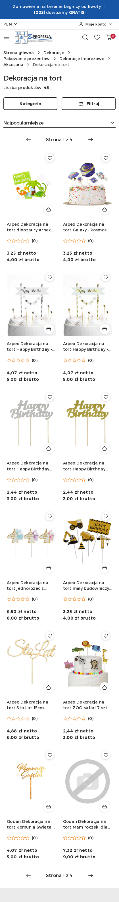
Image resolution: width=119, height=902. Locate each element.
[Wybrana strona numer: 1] (59, 139)
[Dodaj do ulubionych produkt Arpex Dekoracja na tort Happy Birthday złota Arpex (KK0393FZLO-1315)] (105, 397)
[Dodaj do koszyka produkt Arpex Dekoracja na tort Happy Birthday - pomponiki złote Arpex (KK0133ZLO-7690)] (105, 329)
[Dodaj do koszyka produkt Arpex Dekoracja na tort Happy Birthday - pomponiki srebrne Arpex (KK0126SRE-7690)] (49, 329)
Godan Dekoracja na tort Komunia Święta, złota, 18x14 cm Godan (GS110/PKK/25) (30, 824)
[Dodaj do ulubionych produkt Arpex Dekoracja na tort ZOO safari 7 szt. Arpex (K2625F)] (105, 635)
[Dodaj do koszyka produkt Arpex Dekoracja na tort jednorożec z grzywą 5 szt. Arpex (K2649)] (49, 568)
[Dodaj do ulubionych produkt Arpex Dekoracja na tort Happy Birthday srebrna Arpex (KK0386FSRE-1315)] (49, 397)
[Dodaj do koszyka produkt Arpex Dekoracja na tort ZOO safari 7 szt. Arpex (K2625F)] (105, 687)
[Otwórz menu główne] (6, 37)
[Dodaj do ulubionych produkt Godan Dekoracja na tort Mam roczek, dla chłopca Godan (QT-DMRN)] (105, 755)
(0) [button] (34, 241)
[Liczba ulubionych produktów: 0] (97, 37)
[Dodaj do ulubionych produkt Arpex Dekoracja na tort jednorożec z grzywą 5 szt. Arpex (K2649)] (49, 516)
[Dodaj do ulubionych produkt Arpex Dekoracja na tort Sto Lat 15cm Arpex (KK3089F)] (49, 635)
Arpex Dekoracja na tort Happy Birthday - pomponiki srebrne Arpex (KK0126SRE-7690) (29, 346)
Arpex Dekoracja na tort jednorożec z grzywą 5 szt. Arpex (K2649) (27, 585)
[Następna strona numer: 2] (90, 139)
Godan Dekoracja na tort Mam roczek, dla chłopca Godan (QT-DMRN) (85, 824)
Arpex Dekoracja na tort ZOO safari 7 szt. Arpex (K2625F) (85, 705)
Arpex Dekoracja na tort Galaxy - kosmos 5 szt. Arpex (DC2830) (86, 227)
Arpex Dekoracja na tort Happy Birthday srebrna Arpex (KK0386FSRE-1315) (28, 466)
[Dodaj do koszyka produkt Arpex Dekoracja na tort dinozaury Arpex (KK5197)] (49, 209)
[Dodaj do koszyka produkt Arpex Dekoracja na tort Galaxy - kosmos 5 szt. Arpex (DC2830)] (105, 209)
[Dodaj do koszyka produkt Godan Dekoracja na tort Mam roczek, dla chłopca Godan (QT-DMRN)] (105, 807)
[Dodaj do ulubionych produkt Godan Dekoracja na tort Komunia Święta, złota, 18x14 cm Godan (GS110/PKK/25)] (49, 755)
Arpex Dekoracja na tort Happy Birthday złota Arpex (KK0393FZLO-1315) (84, 466)
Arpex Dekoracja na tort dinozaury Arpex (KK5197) (29, 227)
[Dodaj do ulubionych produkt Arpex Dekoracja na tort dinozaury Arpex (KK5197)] (49, 158)
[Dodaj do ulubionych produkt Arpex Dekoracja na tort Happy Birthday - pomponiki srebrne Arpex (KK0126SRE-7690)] (49, 277)
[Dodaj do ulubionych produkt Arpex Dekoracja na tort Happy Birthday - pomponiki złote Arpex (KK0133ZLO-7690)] (105, 277)
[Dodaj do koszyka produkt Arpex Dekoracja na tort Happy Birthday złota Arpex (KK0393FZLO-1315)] (105, 448)
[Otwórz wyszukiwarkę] (85, 37)
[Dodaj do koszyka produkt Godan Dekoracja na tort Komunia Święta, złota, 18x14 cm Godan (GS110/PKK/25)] (49, 807)
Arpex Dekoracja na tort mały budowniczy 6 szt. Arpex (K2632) (86, 585)
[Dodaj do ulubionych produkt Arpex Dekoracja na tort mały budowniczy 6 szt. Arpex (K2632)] (105, 516)
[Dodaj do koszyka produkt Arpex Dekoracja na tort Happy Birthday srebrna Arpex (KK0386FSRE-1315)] (49, 448)
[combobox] (59, 123)
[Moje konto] (95, 24)
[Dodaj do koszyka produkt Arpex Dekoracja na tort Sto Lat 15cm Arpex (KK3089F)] (49, 687)
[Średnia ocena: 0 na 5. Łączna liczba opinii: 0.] (22, 240)
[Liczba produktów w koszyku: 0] (109, 37)
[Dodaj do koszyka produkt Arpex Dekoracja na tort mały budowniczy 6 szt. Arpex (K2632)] (105, 568)
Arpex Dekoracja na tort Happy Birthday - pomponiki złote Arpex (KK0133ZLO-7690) (87, 346)
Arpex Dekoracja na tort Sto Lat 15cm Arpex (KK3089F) (27, 705)
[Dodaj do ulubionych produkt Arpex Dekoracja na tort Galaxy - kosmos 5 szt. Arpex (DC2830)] (105, 158)
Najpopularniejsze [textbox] (23, 122)
